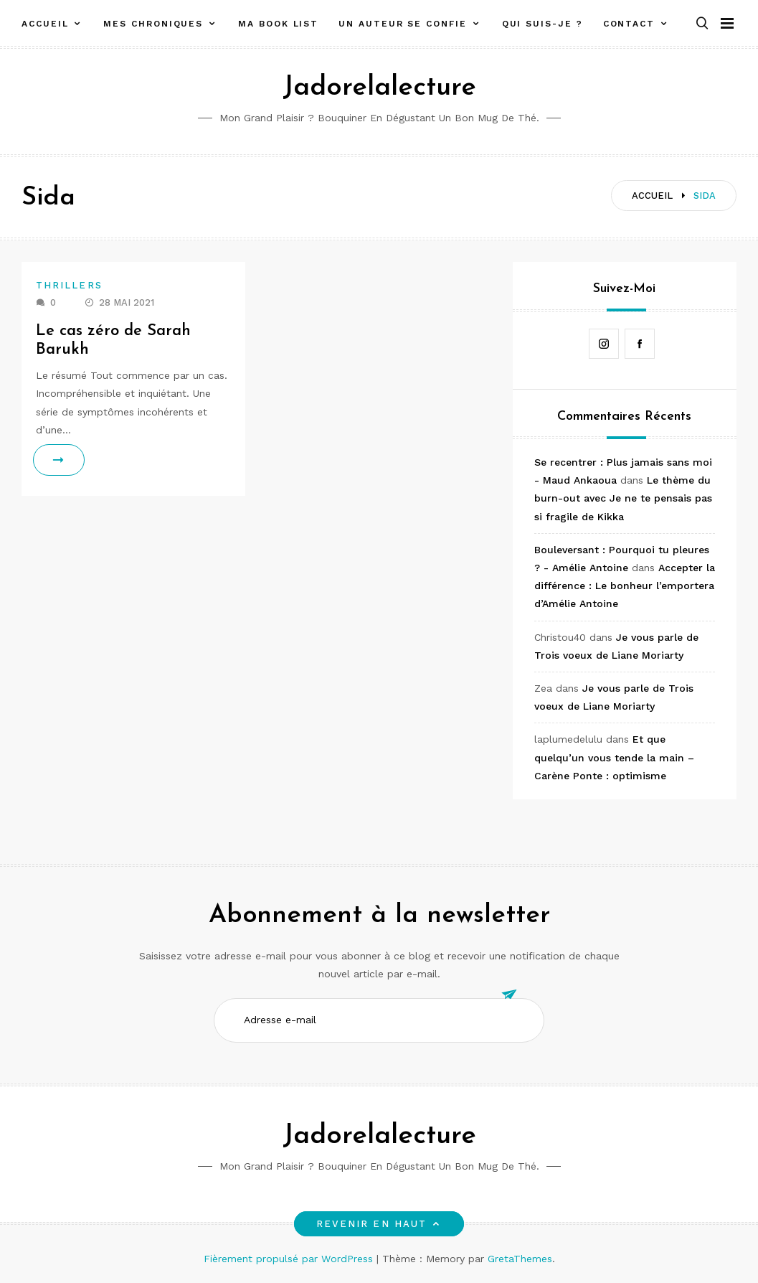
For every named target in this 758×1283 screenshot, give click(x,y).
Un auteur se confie (402, 24)
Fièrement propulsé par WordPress (290, 1258)
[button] (702, 24)
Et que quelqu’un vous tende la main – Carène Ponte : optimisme (614, 757)
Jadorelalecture (379, 88)
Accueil (45, 24)
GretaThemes (520, 1258)
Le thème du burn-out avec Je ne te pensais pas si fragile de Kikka (623, 498)
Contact (629, 24)
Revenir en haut (379, 1223)
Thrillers (69, 285)
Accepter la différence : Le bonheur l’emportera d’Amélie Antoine (624, 585)
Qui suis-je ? (542, 24)
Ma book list (278, 24)
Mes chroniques (153, 24)
